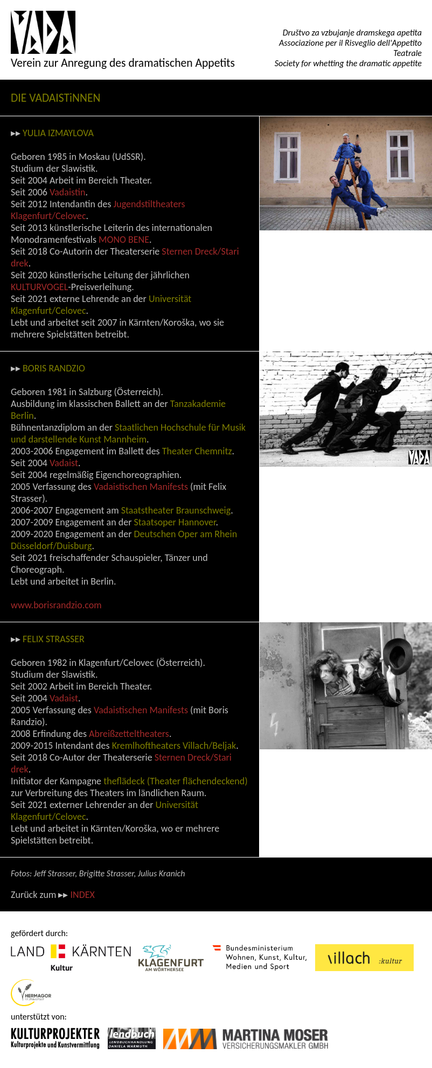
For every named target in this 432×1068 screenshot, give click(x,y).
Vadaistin (67, 192)
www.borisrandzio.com (56, 605)
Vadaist (64, 463)
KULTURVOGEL (39, 287)
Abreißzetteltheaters (129, 734)
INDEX (82, 895)
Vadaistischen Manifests (141, 487)
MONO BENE (124, 239)
